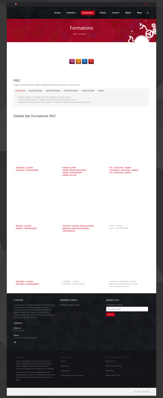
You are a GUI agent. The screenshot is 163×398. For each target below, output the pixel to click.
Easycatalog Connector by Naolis (72, 375)
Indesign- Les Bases (69, 167)
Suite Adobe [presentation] (20, 91)
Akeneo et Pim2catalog (113, 366)
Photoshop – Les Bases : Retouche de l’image (78, 226)
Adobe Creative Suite (112, 375)
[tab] (20, 90)
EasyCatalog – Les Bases (24, 167)
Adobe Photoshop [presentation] (53, 91)
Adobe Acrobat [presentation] (88, 91)
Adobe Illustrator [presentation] (71, 91)
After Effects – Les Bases (24, 281)
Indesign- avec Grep (70, 175)
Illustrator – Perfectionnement (26, 228)
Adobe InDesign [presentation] (35, 91)
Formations (82, 34)
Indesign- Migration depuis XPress (74, 170)
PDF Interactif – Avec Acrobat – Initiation (123, 170)
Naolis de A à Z (110, 361)
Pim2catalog (65, 366)
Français (18, 4)
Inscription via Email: (114, 305)
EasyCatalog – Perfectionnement (27, 170)
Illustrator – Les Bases (23, 226)
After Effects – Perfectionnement (27, 284)
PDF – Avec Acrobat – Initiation (120, 167)
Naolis (75, 34)
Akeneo (63, 361)
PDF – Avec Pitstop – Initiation (120, 172)
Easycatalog (65, 371)
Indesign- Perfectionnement (72, 172)
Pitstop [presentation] (101, 91)
